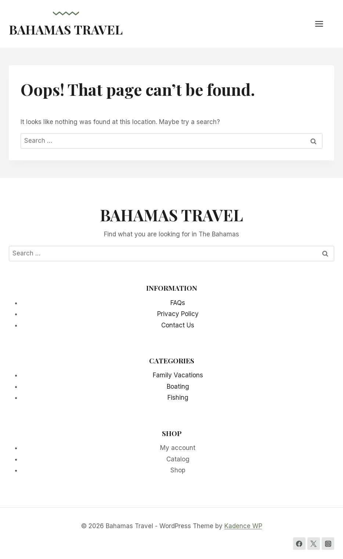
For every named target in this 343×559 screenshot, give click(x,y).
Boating (178, 386)
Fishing (177, 397)
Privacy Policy (178, 313)
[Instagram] (328, 543)
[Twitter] (313, 543)
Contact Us (177, 325)
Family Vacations (178, 375)
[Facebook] (299, 543)
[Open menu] (322, 23)
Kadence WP (243, 526)
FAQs (177, 302)
